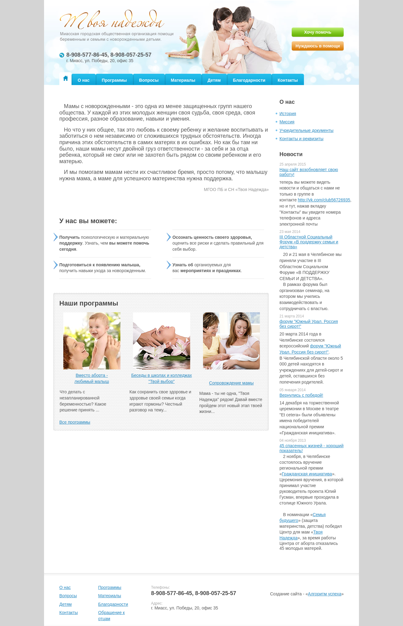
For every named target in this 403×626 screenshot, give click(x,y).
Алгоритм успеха (324, 593)
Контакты (288, 80)
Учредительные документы (306, 130)
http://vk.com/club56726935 (324, 199)
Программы (114, 80)
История (287, 113)
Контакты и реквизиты (301, 138)
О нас (84, 80)
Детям (214, 80)
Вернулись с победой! (301, 395)
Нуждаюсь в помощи (317, 45)
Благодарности (249, 80)
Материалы (183, 80)
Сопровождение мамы (231, 382)
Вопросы (149, 80)
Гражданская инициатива (307, 473)
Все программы (74, 422)
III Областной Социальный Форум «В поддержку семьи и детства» (308, 241)
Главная (65, 78)
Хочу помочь (317, 32)
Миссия (286, 121)
